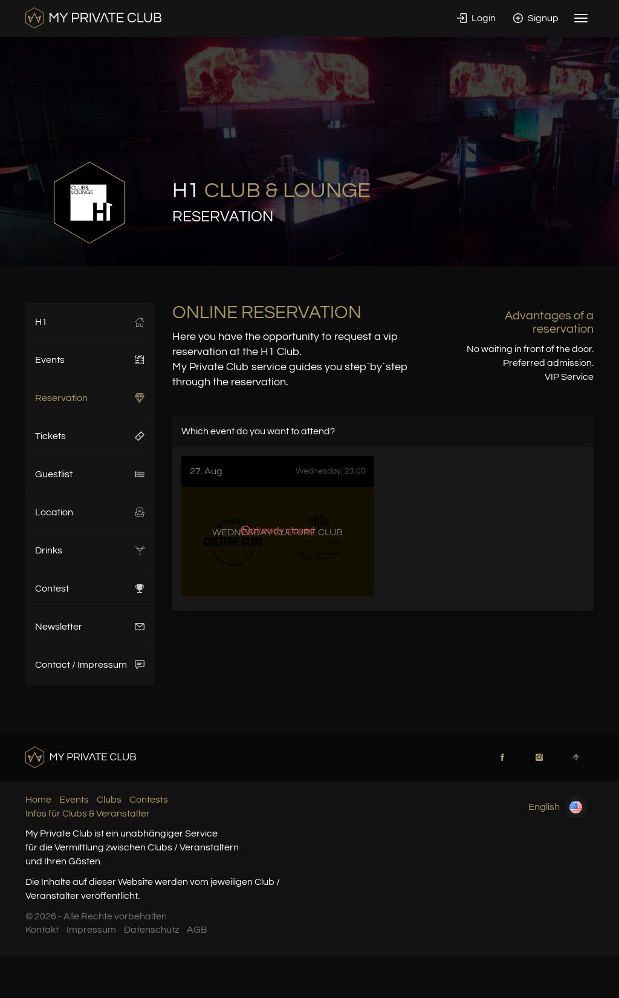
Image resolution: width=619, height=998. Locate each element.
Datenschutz (151, 929)
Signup (536, 18)
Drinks (89, 550)
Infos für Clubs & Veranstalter (87, 813)
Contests (148, 799)
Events (89, 360)
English (557, 807)
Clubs (109, 799)
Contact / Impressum (89, 664)
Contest (89, 588)
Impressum (91, 929)
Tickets (89, 436)
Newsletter (89, 626)
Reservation (89, 398)
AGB (197, 929)
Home (38, 799)
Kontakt (42, 929)
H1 (89, 321)
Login (476, 18)
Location (89, 512)
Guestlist (89, 474)
